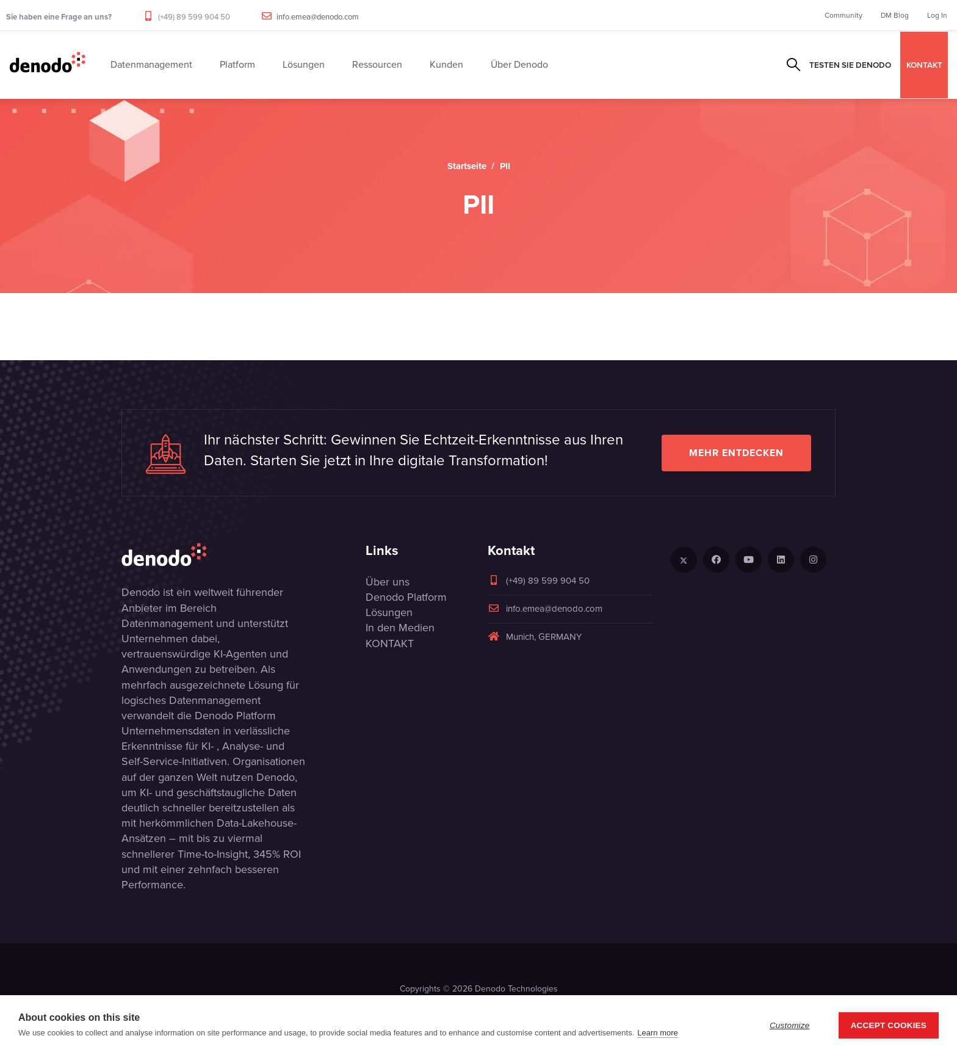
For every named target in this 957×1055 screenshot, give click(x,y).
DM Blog (895, 15)
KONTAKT (924, 65)
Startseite (466, 166)
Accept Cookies (888, 1025)
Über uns (388, 582)
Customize (790, 1025)
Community (843, 15)
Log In (937, 15)
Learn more (657, 1032)
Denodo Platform (406, 597)
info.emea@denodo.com (317, 17)
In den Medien (400, 628)
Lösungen (389, 612)
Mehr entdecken (736, 453)
